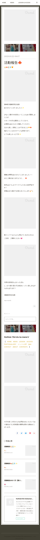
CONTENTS (23, 347)
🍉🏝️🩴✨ (7, 467)
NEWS (12, 2)
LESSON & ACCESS (24, 2)
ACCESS (30, 341)
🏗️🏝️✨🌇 (7, 450)
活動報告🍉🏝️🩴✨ (10, 463)
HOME (4, 2)
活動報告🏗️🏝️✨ (10, 446)
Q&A (29, 344)
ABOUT (15, 347)
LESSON (22, 341)
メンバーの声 (22, 344)
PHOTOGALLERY (10, 344)
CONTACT (7, 347)
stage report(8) (7, 300)
